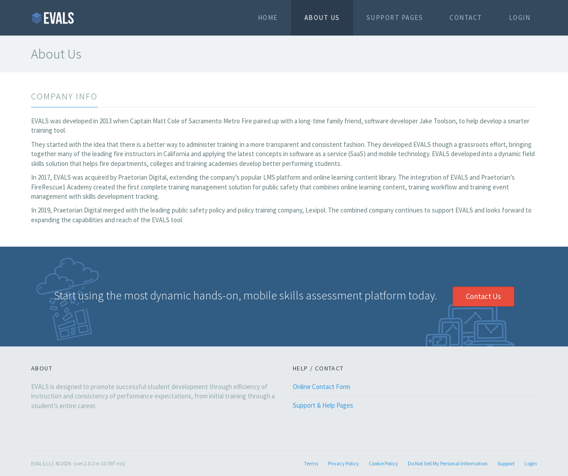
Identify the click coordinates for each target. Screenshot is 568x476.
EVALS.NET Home (53, 17)
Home (268, 17)
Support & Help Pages (323, 405)
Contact (466, 17)
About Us (322, 17)
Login (520, 17)
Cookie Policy (383, 463)
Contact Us (483, 296)
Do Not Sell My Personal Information (448, 463)
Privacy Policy (343, 463)
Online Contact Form (321, 386)
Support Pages (395, 17)
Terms (311, 463)
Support (506, 463)
